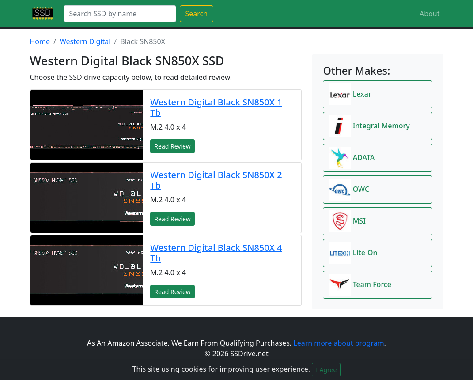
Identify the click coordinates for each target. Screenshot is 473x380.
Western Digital (85, 41)
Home (40, 41)
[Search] (120, 13)
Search (196, 14)
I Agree (326, 369)
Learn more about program (338, 343)
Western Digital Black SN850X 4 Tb (216, 253)
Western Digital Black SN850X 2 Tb (216, 180)
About (429, 14)
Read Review (172, 146)
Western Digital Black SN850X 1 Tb (216, 107)
